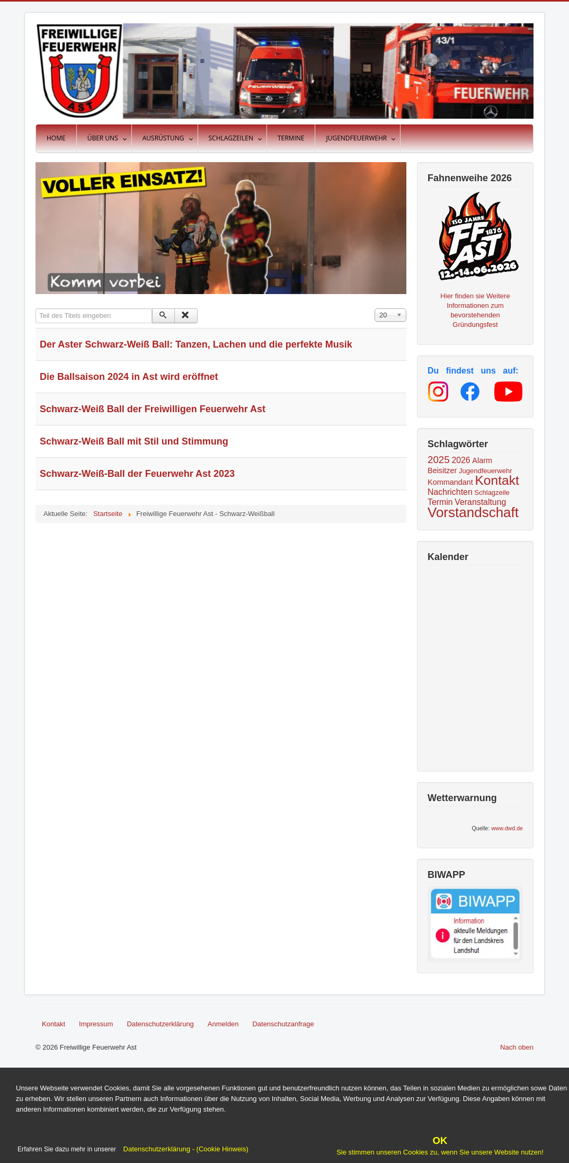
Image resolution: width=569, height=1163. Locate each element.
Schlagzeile (492, 492)
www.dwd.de (507, 828)
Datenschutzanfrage (283, 1024)
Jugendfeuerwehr (356, 138)
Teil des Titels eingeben (35, 308)
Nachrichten (450, 491)
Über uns (102, 138)
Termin (440, 502)
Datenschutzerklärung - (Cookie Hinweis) (184, 1149)
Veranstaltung (480, 502)
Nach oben (517, 1047)
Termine (291, 138)
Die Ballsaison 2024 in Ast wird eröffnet (129, 376)
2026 (460, 460)
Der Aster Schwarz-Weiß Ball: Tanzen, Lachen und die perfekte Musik (196, 344)
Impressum (96, 1024)
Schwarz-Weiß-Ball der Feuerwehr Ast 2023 (137, 473)
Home (56, 138)
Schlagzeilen (231, 138)
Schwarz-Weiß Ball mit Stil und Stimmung (134, 441)
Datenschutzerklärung (160, 1024)
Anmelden (223, 1024)
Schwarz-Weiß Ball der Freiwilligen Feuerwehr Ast (152, 409)
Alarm (482, 460)
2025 (439, 459)
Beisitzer (442, 470)
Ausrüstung (163, 138)
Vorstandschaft (473, 512)
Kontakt (497, 480)
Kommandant (450, 482)
